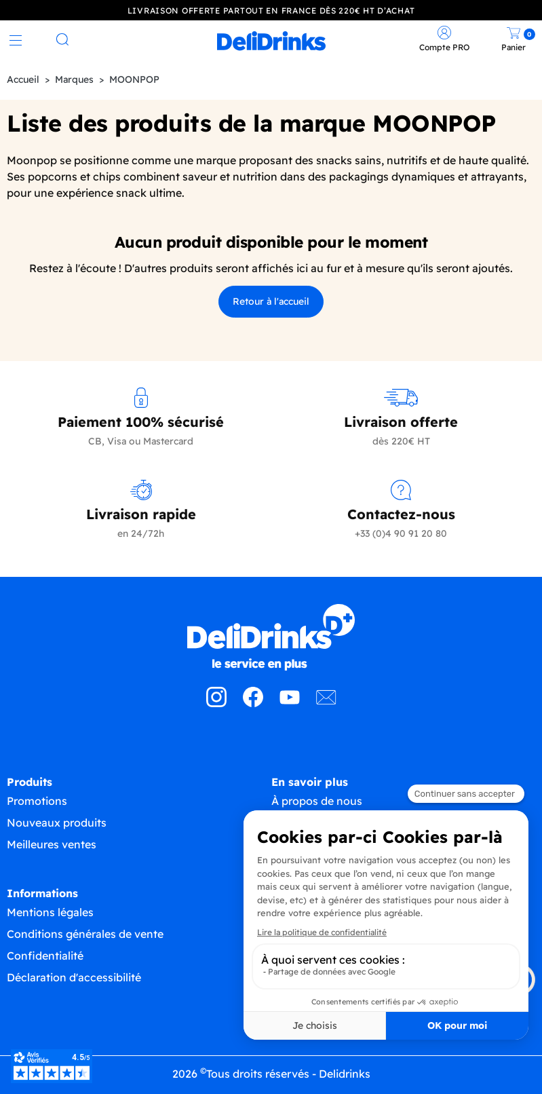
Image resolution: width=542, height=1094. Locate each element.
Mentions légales (50, 912)
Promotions (37, 801)
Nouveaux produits (57, 822)
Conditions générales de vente (85, 934)
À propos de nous (316, 801)
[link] (271, 41)
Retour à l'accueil (271, 301)
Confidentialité (45, 955)
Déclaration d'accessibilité (74, 977)
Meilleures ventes (51, 844)
